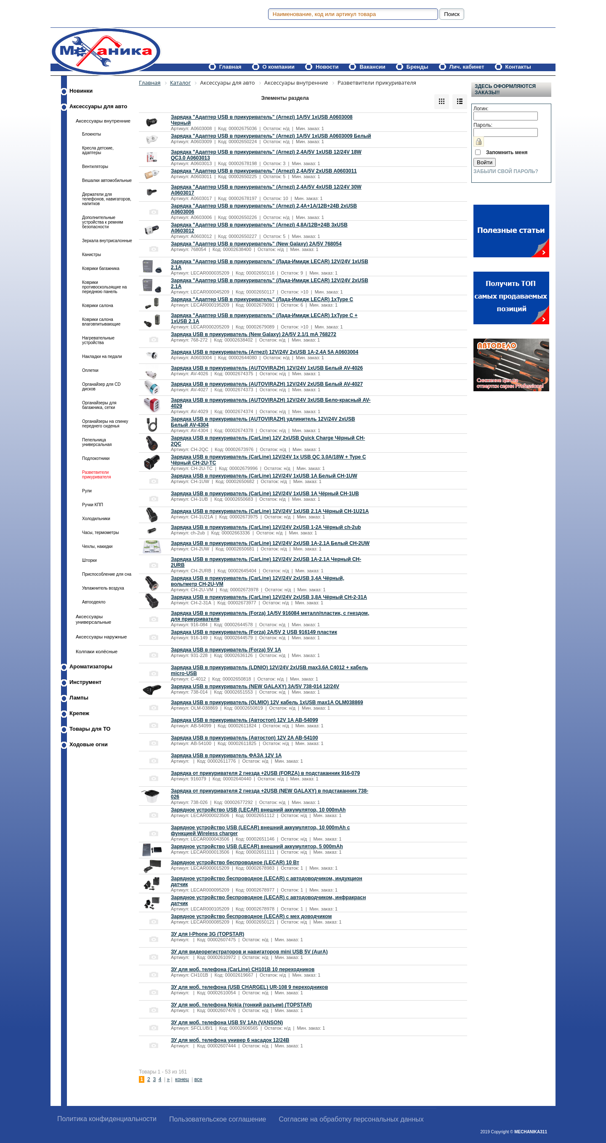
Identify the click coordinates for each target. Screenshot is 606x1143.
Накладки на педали (102, 356)
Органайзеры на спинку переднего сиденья (105, 423)
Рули (87, 491)
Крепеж (79, 713)
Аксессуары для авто (98, 106)
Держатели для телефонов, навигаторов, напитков (106, 199)
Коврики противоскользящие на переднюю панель (104, 287)
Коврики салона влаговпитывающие (101, 321)
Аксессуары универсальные (93, 619)
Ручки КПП (92, 504)
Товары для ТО (90, 729)
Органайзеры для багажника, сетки (99, 405)
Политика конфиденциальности (107, 1118)
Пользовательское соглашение (217, 1119)
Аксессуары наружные (101, 636)
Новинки (81, 91)
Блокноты (91, 134)
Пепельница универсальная (97, 442)
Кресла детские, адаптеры (98, 150)
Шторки (89, 560)
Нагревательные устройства (98, 340)
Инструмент (85, 682)
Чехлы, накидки (97, 546)
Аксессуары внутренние (103, 120)
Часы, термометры (100, 532)
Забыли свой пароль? (505, 171)
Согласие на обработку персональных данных (351, 1119)
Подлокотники (95, 458)
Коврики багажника (101, 268)
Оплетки (90, 370)
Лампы (78, 697)
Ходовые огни (88, 744)
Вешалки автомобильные (107, 180)
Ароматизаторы (90, 666)
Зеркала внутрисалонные (107, 240)
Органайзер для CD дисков (101, 386)
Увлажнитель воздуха (103, 588)
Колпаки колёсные (96, 651)
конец (182, 1079)
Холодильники (96, 518)
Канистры (91, 254)
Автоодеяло (93, 602)
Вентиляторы (95, 166)
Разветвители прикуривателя (96, 474)
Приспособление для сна (106, 574)
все (198, 1079)
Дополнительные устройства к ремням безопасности (102, 222)
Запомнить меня (507, 152)
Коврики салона (97, 305)
